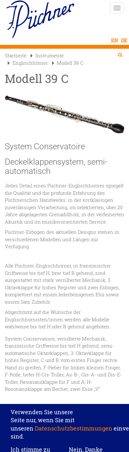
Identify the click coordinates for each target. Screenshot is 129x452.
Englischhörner (28, 63)
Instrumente (47, 55)
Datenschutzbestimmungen (73, 430)
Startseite (15, 55)
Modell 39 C (67, 63)
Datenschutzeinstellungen (65, 402)
